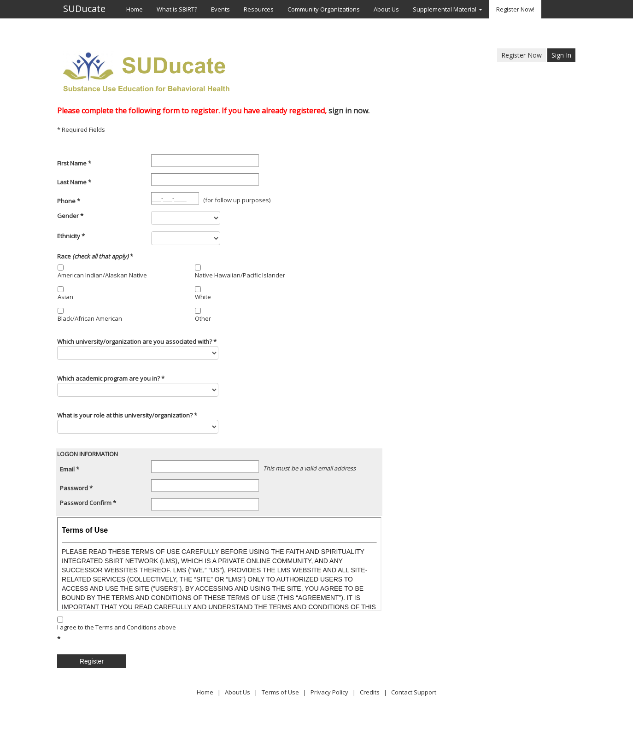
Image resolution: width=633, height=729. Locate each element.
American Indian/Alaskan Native (102, 275)
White (203, 297)
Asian (65, 297)
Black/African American (90, 318)
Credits (370, 692)
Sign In (561, 55)
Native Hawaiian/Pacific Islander (240, 275)
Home (205, 692)
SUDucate (84, 9)
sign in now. (348, 111)
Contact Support (413, 692)
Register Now (521, 55)
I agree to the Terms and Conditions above (116, 627)
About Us (237, 692)
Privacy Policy (329, 692)
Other (203, 318)
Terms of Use (280, 692)
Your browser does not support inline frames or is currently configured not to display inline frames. (219, 564)
